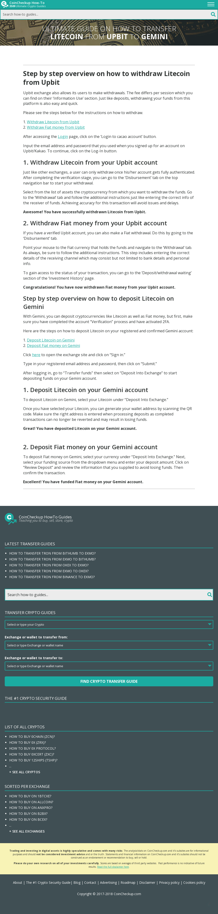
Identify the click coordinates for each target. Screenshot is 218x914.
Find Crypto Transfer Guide (109, 681)
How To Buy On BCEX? (28, 819)
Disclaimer (147, 882)
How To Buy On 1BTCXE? (30, 796)
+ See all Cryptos (24, 772)
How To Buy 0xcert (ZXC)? (31, 754)
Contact (90, 882)
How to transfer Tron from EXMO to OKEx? (48, 571)
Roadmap (128, 882)
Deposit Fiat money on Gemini (53, 345)
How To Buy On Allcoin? (31, 802)
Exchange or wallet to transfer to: (34, 658)
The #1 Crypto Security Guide (36, 698)
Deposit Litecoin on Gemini (51, 340)
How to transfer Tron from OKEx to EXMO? (48, 565)
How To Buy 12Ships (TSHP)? (33, 760)
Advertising (108, 882)
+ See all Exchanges (27, 831)
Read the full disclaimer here (113, 866)
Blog (76, 882)
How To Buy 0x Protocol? (32, 748)
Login (63, 136)
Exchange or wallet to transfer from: (36, 637)
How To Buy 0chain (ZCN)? (32, 736)
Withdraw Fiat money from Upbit (56, 127)
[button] (208, 904)
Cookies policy (194, 882)
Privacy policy (169, 882)
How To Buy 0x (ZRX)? (27, 742)
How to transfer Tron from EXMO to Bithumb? (52, 559)
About (17, 882)
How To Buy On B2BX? (28, 813)
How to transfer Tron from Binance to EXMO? (52, 577)
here (36, 354)
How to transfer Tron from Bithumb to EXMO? (52, 553)
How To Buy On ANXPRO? (30, 807)
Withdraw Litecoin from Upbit (53, 121)
